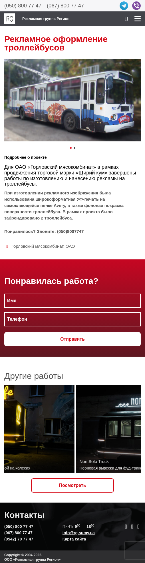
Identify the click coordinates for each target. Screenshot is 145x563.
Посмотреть (72, 485)
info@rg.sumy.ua (79, 533)
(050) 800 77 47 (22, 6)
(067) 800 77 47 (65, 6)
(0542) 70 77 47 (18, 539)
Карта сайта (74, 539)
